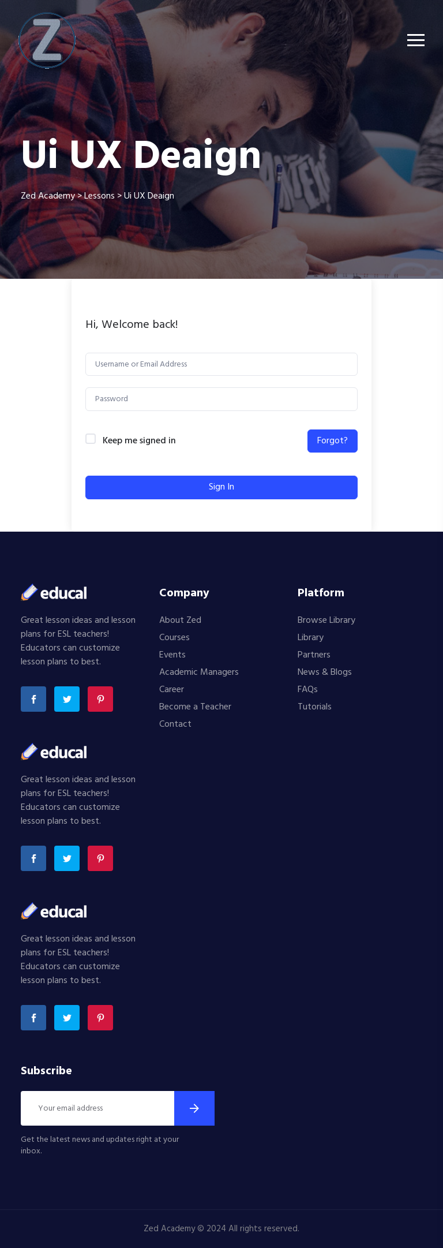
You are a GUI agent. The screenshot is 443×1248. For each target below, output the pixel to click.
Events (172, 655)
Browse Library (326, 620)
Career (171, 689)
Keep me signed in (139, 441)
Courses (174, 637)
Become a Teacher (195, 707)
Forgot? (332, 441)
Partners (314, 655)
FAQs (308, 689)
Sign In (221, 487)
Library (311, 637)
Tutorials (315, 707)
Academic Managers (199, 672)
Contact (175, 724)
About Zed (180, 620)
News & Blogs (325, 672)
